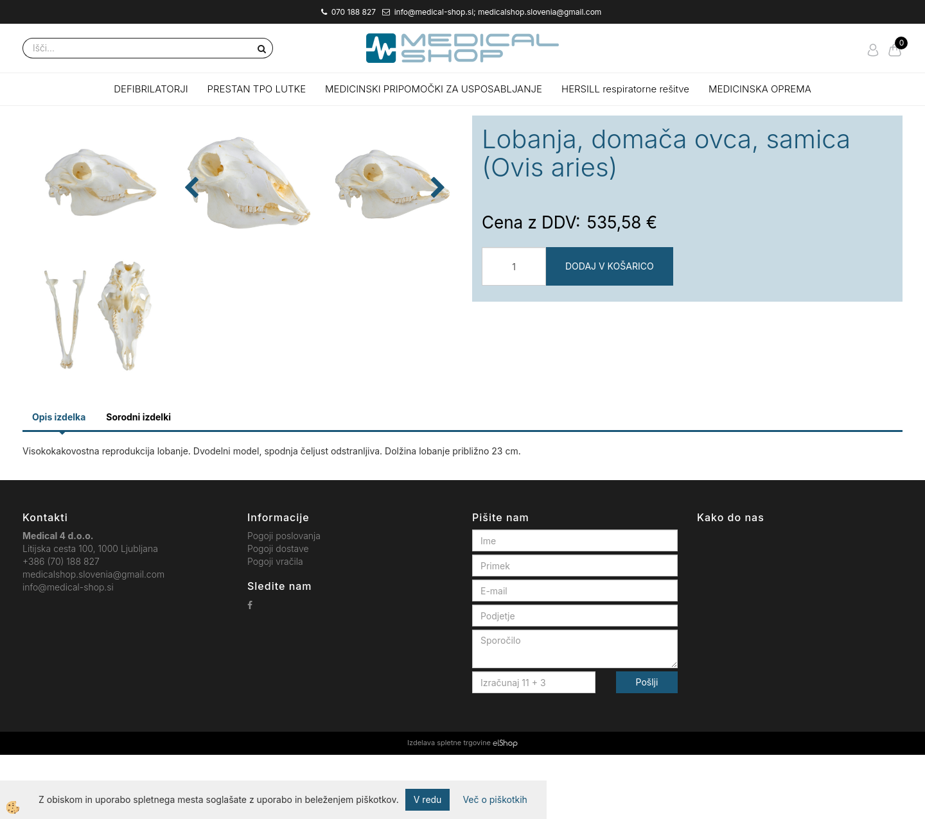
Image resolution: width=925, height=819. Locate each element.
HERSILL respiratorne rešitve (625, 89)
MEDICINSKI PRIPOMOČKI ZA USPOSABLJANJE (433, 89)
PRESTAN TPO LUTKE (256, 89)
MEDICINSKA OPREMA (760, 89)
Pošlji (647, 746)
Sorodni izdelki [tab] (138, 481)
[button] (436, 286)
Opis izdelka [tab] (58, 481)
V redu (428, 799)
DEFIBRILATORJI (151, 89)
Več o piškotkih (495, 799)
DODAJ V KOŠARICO (609, 266)
